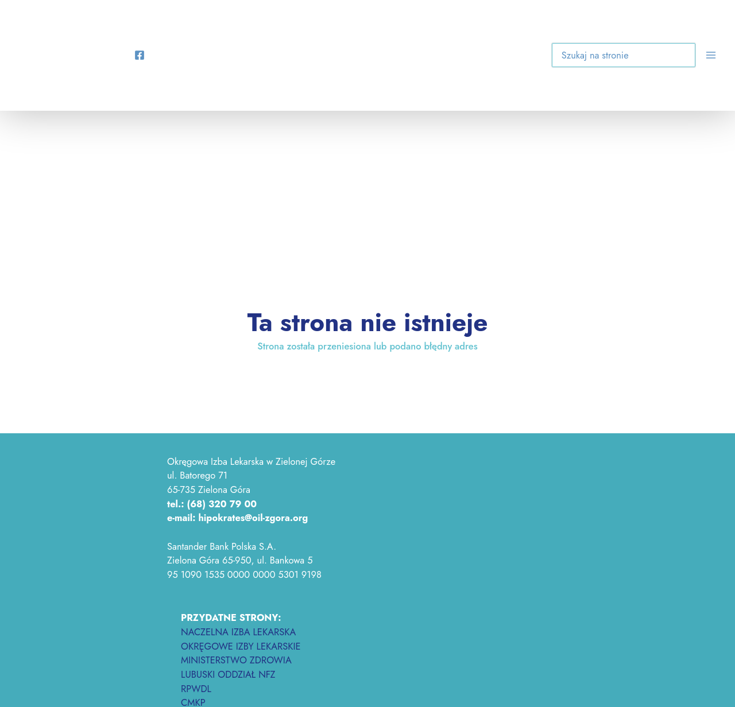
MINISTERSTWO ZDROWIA (236, 660)
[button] (678, 57)
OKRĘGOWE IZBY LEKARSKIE (241, 646)
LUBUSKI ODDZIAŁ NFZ (228, 674)
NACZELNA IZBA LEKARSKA (238, 632)
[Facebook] (139, 55)
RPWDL (196, 689)
